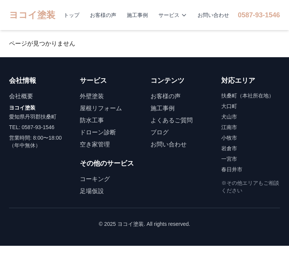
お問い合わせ (213, 15)
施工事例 (137, 15)
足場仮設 (92, 191)
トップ (71, 15)
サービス (172, 15)
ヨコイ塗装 (32, 15)
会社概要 (21, 96)
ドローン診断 (98, 132)
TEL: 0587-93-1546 (32, 127)
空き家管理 (95, 144)
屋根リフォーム (101, 108)
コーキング (95, 179)
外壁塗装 (92, 96)
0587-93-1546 (259, 15)
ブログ (160, 132)
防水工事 (92, 120)
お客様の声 (103, 15)
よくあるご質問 (172, 120)
